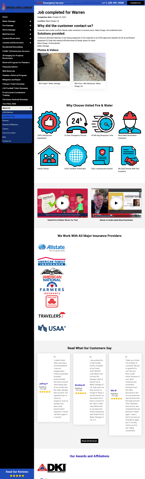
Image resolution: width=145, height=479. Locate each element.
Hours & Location (9, 133)
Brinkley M (80, 385)
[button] (30, 21)
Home (5, 17)
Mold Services (8, 34)
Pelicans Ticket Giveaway (13, 84)
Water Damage (8, 21)
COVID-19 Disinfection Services (16, 51)
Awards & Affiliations (10, 125)
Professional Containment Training (13, 93)
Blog (4, 137)
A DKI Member (7, 112)
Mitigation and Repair (11, 80)
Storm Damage (8, 30)
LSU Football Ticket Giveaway (15, 88)
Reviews (5, 121)
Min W (113, 390)
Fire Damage (7, 25)
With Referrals (8, 71)
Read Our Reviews (17, 473)
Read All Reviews (89, 441)
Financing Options (10, 67)
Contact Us (135, 3)
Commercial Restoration (13, 43)
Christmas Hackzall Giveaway (15, 99)
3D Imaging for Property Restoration (12, 56)
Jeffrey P (43, 384)
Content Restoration (11, 38)
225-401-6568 (115, 2)
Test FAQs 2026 (9, 104)
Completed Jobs (8, 116)
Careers (5, 129)
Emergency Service (50, 3)
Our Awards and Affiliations (89, 456)
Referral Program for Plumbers (16, 62)
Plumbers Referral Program (14, 75)
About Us (6, 108)
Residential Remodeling (12, 47)
